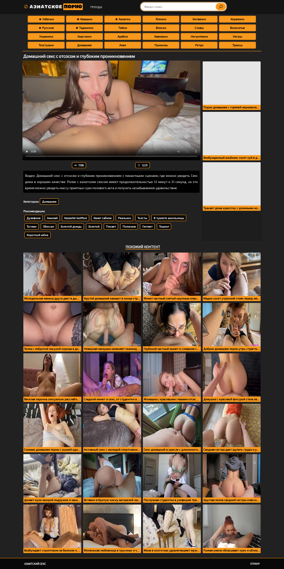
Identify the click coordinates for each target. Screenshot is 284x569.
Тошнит (164, 226)
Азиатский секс (35, 563)
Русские (46, 27)
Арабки (123, 36)
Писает (111, 226)
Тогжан (31, 226)
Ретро (199, 45)
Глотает (147, 226)
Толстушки (46, 45)
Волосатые (237, 27)
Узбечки (46, 19)
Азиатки (122, 19)
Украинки (46, 36)
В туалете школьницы (169, 218)
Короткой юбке (37, 235)
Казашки (84, 19)
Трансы (237, 45)
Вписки (161, 27)
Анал (122, 45)
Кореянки (237, 19)
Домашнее (84, 45)
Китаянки (199, 19)
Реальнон (124, 218)
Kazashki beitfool (75, 218)
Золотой (93, 226)
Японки (161, 19)
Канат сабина (102, 218)
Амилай (52, 218)
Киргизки (84, 36)
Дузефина (33, 218)
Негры (237, 36)
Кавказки (161, 36)
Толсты (142, 218)
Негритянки (199, 36)
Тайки (122, 27)
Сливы (199, 27)
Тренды (96, 7)
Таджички (84, 27)
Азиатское (53, 6)
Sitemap (255, 563)
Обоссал (48, 226)
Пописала (129, 226)
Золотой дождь (71, 226)
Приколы (161, 45)
